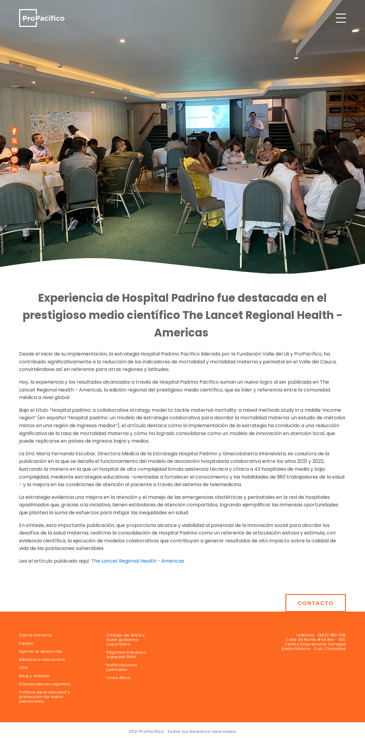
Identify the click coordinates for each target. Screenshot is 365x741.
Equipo (26, 643)
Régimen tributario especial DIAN (127, 654)
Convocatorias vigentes (45, 684)
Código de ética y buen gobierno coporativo (126, 639)
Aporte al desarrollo (41, 651)
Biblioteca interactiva (42, 659)
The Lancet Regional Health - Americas (137, 560)
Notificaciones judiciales (122, 667)
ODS (23, 667)
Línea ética (118, 677)
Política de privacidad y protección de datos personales (44, 697)
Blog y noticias (34, 676)
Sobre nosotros (35, 635)
